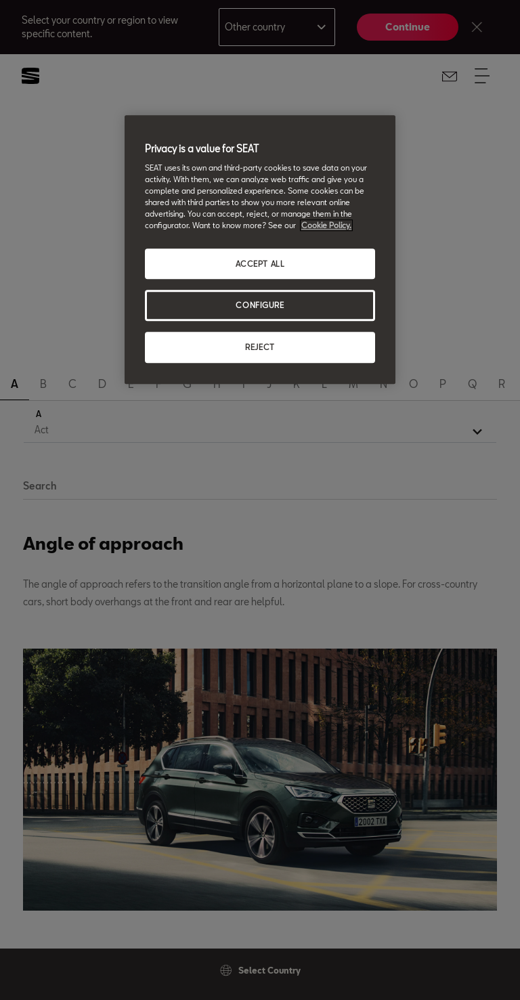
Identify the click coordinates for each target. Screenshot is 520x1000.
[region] (260, 250)
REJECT (259, 347)
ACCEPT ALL (260, 263)
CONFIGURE (260, 305)
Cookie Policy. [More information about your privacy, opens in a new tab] (326, 225)
